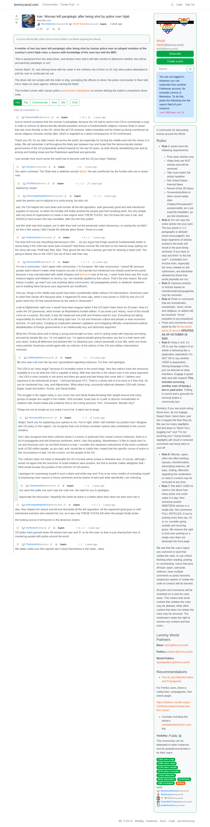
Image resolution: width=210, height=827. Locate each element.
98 (40, 28)
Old (63, 102)
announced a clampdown (75, 90)
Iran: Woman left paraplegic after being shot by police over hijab (83, 16)
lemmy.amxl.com (26, 4)
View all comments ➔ (26, 110)
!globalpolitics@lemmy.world (173, 662)
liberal (82, 171)
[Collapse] (17, 117)
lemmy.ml (85, 274)
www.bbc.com (44, 20)
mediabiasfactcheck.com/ (176, 724)
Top (26, 102)
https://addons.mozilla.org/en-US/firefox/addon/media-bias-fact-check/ (174, 706)
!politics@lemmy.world (179, 651)
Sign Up (190, 4)
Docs (163, 821)
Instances (151, 821)
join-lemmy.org (186, 821)
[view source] (59, 29)
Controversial (40, 102)
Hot (18, 102)
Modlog (180, 783)
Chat (75, 102)
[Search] (171, 69)
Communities (50, 4)
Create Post (67, 4)
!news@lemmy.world (176, 645)
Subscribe (175, 53)
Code (172, 821)
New (54, 102)
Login (179, 4)
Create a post (175, 61)
